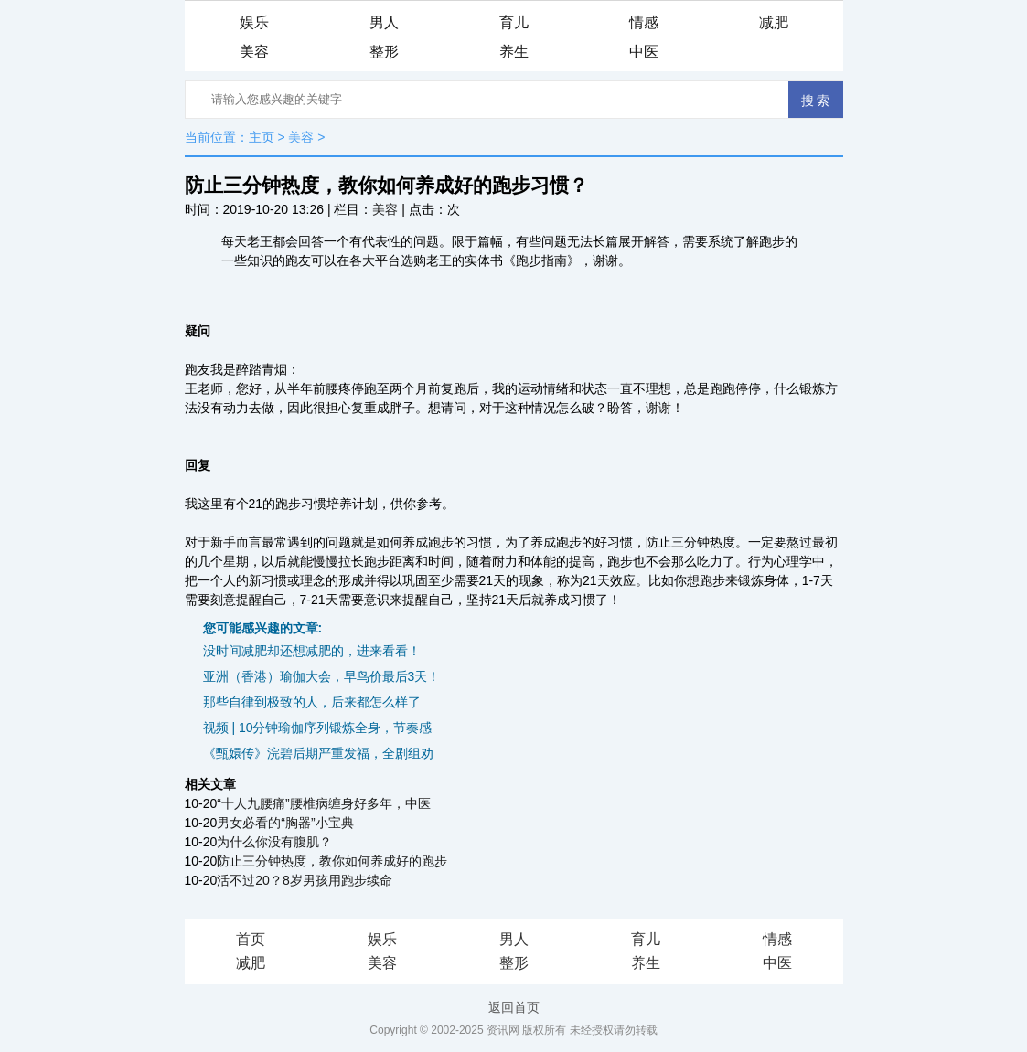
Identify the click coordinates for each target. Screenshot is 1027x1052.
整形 (384, 51)
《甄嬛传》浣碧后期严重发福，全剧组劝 (318, 753)
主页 (261, 137)
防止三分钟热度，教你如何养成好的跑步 (332, 861)
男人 (384, 22)
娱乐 (254, 22)
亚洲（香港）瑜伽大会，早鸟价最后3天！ (322, 676)
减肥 (773, 22)
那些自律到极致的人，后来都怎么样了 (312, 702)
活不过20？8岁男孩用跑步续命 (304, 880)
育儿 (514, 22)
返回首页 (514, 1007)
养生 (514, 51)
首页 (250, 939)
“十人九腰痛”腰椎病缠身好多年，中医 (323, 803)
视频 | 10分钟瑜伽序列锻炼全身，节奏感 (318, 727)
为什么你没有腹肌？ (274, 841)
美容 (254, 51)
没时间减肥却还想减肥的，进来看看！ (312, 650)
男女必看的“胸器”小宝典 (285, 822)
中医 (643, 51)
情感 (643, 22)
